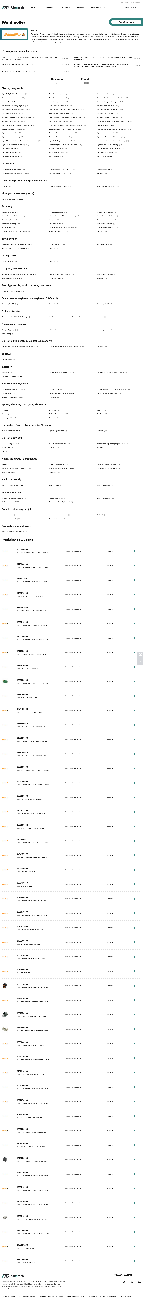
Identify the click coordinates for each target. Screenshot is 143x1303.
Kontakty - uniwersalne (58, 148)
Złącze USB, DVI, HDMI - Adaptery (14, 94)
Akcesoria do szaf (9, 515)
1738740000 (22, 694)
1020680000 (22, 550)
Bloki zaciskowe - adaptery (107, 113)
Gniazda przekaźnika (105, 169)
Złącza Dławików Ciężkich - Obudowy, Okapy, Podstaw (21, 141)
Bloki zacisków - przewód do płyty (110, 102)
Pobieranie (66, 7)
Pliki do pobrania (109, 1296)
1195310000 (22, 593)
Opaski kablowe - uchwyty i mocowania (16, 468)
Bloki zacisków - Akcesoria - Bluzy (110, 117)
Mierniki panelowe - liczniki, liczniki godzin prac (113, 389)
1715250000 (22, 1158)
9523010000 (22, 1144)
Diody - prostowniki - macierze (60, 186)
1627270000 (22, 1100)
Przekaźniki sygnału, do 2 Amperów (62, 169)
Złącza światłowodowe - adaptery (109, 145)
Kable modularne (57, 498)
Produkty (49, 7)
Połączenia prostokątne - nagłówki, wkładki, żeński (115, 121)
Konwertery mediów (104, 330)
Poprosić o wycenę (47, 1296)
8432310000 (22, 1071)
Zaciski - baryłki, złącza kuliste (60, 102)
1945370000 (22, 1057)
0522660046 (22, 825)
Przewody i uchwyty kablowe (108, 468)
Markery (6, 464)
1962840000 (22, 1216)
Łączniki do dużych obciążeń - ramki (62, 141)
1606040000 (22, 1042)
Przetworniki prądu (56, 278)
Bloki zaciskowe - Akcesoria (13, 121)
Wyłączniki (102, 447)
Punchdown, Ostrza (9, 220)
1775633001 (22, 579)
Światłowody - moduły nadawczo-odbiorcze (65, 317)
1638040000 (22, 1187)
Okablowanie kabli (10, 502)
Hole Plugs (102, 414)
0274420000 (22, 709)
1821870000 (22, 912)
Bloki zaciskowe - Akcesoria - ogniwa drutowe (19, 117)
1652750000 (22, 1013)
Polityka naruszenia (27, 1296)
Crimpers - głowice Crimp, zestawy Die (16, 231)
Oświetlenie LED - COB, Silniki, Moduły (16, 317)
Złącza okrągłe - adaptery (107, 152)
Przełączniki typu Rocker (11, 261)
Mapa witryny (126, 1296)
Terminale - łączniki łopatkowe (13, 98)
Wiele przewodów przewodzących (14, 485)
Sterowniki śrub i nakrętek (107, 216)
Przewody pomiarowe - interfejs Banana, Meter (18, 244)
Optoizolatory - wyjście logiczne (13, 376)
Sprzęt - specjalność (57, 244)
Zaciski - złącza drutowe (106, 94)
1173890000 (22, 738)
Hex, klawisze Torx (56, 224)
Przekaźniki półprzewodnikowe (14, 169)
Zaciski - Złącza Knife (10, 102)
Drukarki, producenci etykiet (12, 431)
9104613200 (22, 810)
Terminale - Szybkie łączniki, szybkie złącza (112, 98)
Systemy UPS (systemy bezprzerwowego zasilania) (20, 346)
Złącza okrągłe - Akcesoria (12, 156)
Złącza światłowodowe (11, 148)
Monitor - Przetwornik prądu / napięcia (63, 393)
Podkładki (6, 410)
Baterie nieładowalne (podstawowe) (14, 532)
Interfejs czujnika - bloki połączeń (61, 274)
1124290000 (22, 1230)
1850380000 (22, 796)
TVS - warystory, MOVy (11, 444)
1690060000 (22, 767)
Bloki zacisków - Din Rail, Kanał (110, 109)
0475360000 (22, 564)
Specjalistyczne (56, 389)
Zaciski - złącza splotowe (58, 94)
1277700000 (22, 651)
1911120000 (22, 1173)
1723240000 (22, 622)
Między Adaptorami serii (106, 156)
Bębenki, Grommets (10, 472)
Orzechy (101, 410)
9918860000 (22, 970)
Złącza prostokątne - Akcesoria (13, 129)
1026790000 (22, 1086)
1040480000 (22, 854)
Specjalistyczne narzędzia (107, 212)
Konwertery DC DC (10, 304)
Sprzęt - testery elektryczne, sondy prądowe (17, 248)
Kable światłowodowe (105, 485)
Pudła (101, 515)
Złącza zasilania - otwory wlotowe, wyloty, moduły (66, 129)
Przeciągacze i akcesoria (59, 212)
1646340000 (22, 781)
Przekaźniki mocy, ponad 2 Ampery (15, 173)
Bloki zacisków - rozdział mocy (61, 106)
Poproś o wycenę (130, 7)
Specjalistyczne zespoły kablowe (14, 498)
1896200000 (22, 1129)
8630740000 (22, 1259)
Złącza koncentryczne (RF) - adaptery (110, 148)
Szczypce (54, 220)
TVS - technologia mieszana (59, 444)
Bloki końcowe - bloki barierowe (61, 113)
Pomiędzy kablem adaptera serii (61, 502)
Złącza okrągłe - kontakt (58, 152)
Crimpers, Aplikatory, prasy (107, 227)
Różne (53, 330)
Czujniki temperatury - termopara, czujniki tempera (19, 274)
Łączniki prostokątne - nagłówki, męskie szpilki (18, 125)
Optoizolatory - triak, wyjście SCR (61, 372)
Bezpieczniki (7, 447)
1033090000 (22, 955)
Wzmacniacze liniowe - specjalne (14, 199)
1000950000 (22, 984)
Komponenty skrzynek (11, 519)
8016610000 (22, 1115)
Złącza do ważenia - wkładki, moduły (111, 137)
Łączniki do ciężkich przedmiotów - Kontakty (113, 141)
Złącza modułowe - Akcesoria (60, 137)
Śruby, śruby (54, 410)
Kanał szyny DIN (9, 418)
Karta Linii (129, 2)
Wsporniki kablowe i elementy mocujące (63, 468)
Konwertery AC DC (105, 304)
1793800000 (22, 680)
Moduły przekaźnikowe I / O (60, 173)
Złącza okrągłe (56, 156)
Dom (122, 2)
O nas (79, 7)
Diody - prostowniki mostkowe (108, 186)
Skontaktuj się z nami (99, 7)
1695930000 (22, 665)
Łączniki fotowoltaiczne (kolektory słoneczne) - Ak (114, 129)
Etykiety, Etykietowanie (58, 414)
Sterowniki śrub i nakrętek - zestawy (15, 216)
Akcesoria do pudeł (57, 519)
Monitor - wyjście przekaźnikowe (109, 393)
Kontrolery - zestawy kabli (13, 397)
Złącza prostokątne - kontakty (108, 125)
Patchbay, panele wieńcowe (59, 515)
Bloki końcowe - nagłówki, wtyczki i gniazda (66, 109)
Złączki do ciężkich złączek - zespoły (15, 145)
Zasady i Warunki (8, 1296)
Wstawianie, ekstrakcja (11, 224)
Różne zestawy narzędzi (58, 231)
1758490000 (22, 1028)
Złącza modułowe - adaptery (13, 137)
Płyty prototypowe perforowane (13, 291)
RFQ (134, 551)
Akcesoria (102, 173)
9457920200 (22, 1245)
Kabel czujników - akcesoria (12, 278)
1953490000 (22, 868)
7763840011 (22, 839)
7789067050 (22, 608)
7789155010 (22, 752)
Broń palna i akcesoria (10, 212)
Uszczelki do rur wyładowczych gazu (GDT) (112, 444)
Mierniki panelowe (9, 393)
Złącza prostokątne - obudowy (60, 121)
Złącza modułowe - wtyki (11, 133)
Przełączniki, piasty (10, 330)
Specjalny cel (7, 372)
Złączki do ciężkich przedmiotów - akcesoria (65, 145)
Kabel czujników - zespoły (107, 274)
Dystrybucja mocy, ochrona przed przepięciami (66, 346)
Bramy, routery (8, 334)
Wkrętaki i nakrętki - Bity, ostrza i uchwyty (64, 216)
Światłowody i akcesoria (106, 224)
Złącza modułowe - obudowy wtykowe (63, 133)
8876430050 (22, 883)
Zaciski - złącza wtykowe (59, 98)
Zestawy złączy (8, 359)
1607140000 (22, 637)
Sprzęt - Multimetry (104, 244)
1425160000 (22, 941)
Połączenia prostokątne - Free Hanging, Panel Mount (67, 125)
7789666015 (22, 723)
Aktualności (93, 1296)
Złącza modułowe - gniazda (107, 133)
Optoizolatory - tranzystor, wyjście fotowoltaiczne (114, 372)
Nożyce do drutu (9, 227)
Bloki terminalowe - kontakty (12, 113)
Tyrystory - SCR (8, 186)
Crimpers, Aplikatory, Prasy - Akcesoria (63, 227)
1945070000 (22, 1201)
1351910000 (22, 999)
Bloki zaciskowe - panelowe (108, 106)
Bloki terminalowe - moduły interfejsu (16, 109)
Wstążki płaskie (55, 485)
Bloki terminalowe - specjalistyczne (15, 106)
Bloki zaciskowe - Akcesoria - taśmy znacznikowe (67, 117)
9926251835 (22, 926)
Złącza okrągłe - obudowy (12, 152)
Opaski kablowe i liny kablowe (108, 464)
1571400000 (22, 897)
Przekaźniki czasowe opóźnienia (14, 389)
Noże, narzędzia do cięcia (106, 220)
